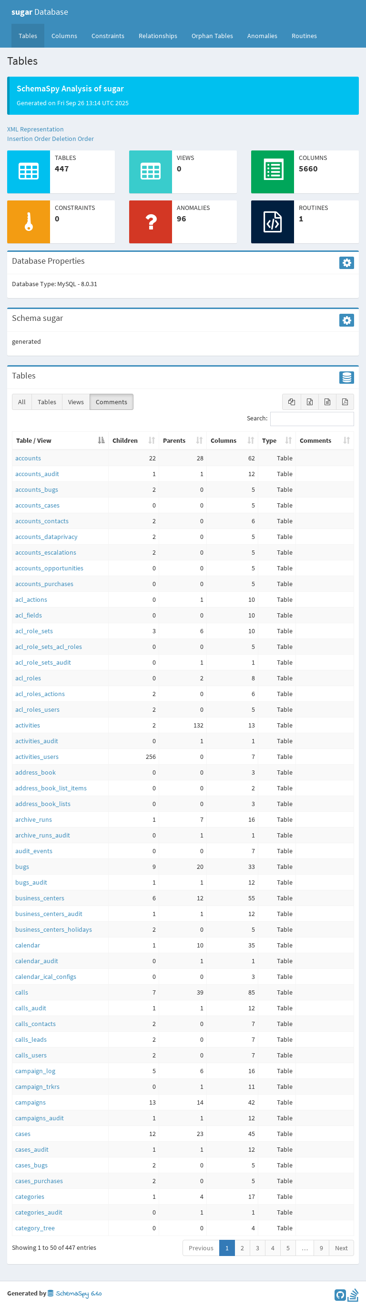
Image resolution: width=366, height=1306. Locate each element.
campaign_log (35, 1071)
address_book (35, 772)
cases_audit (32, 1149)
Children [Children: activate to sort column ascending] (125, 440)
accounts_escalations (45, 552)
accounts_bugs (36, 489)
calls (21, 992)
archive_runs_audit (42, 835)
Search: (300, 419)
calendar (27, 945)
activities (27, 725)
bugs (22, 866)
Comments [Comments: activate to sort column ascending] (315, 440)
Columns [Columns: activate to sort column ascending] (223, 440)
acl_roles (28, 678)
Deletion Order (73, 138)
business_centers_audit (48, 913)
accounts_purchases (44, 583)
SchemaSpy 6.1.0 (75, 1294)
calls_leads (31, 1039)
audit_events (33, 851)
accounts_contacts (42, 521)
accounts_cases (37, 505)
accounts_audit (37, 473)
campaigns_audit (39, 1118)
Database (39, 11)
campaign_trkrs (37, 1086)
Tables (31, 35)
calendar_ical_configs (45, 976)
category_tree (35, 1228)
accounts (28, 458)
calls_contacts (35, 1023)
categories (29, 1196)
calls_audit (30, 1008)
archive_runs (33, 819)
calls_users (31, 1055)
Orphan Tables (212, 35)
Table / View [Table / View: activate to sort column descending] (33, 440)
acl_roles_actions (40, 693)
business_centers (39, 898)
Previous (201, 1248)
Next (341, 1248)
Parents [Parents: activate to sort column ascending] (174, 440)
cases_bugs (31, 1165)
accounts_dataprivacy (46, 536)
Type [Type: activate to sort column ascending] (269, 440)
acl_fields (28, 615)
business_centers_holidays (53, 929)
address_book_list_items (51, 788)
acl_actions (31, 599)
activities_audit (36, 741)
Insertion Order (29, 138)
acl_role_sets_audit (43, 662)
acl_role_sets (34, 631)
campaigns (30, 1102)
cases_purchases (39, 1180)
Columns (64, 35)
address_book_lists (43, 803)
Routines (304, 35)
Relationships (158, 35)
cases (22, 1133)
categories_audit (38, 1212)
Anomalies (262, 35)
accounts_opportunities (49, 568)
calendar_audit (36, 961)
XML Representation (35, 129)
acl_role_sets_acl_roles (48, 646)
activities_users (37, 756)
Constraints (108, 35)
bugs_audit (31, 882)
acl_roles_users (37, 709)
